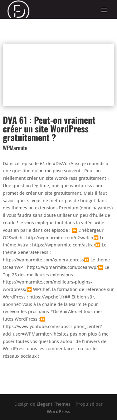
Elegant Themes (54, 404)
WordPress (58, 411)
